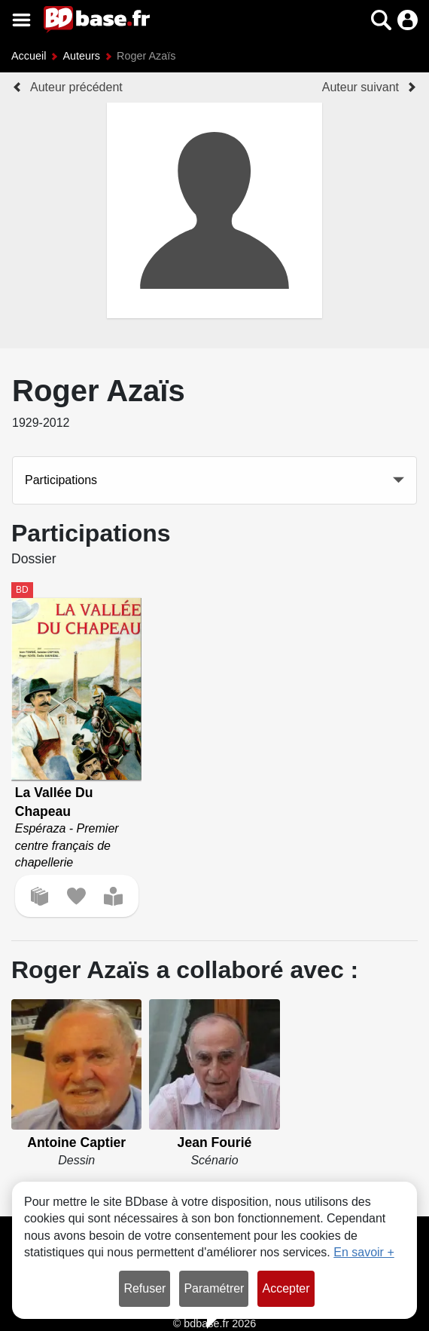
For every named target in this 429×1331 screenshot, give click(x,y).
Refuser (144, 1288)
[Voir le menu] (21, 20)
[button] (381, 20)
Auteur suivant (360, 87)
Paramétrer (214, 1288)
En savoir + (363, 1252)
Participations (61, 480)
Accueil (28, 56)
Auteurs (81, 56)
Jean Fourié (215, 1142)
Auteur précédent (76, 87)
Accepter (285, 1288)
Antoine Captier (76, 1142)
